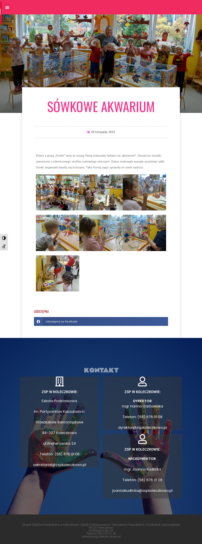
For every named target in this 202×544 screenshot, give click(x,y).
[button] (7, 7)
